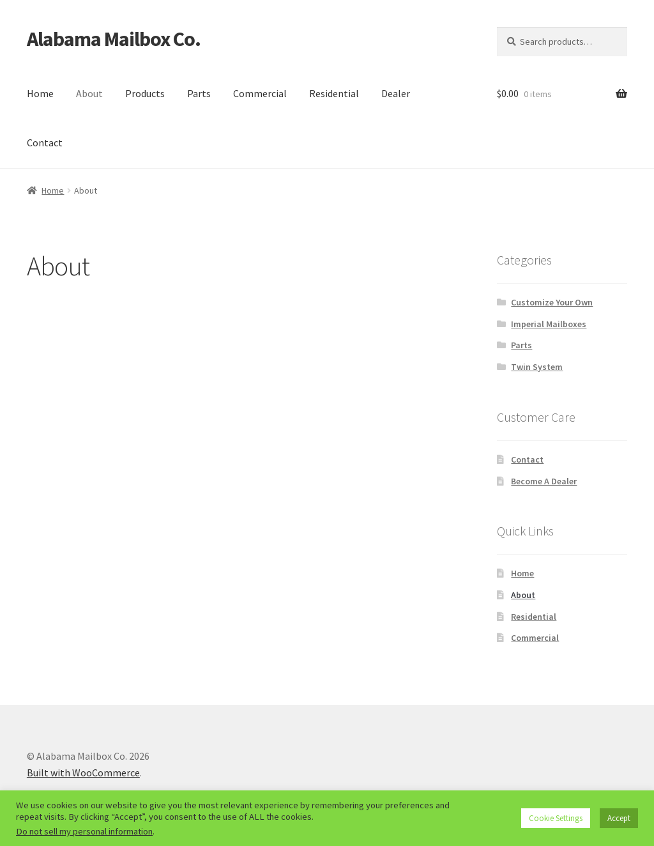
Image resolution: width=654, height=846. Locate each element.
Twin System (537, 367)
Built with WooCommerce (83, 772)
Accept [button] (618, 818)
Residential (334, 93)
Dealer (395, 93)
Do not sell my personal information (84, 831)
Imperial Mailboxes (548, 324)
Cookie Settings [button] (555, 818)
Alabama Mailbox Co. (114, 39)
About (89, 93)
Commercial (260, 93)
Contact (45, 142)
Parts (199, 93)
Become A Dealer (544, 481)
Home (40, 93)
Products (145, 93)
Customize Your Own (552, 302)
